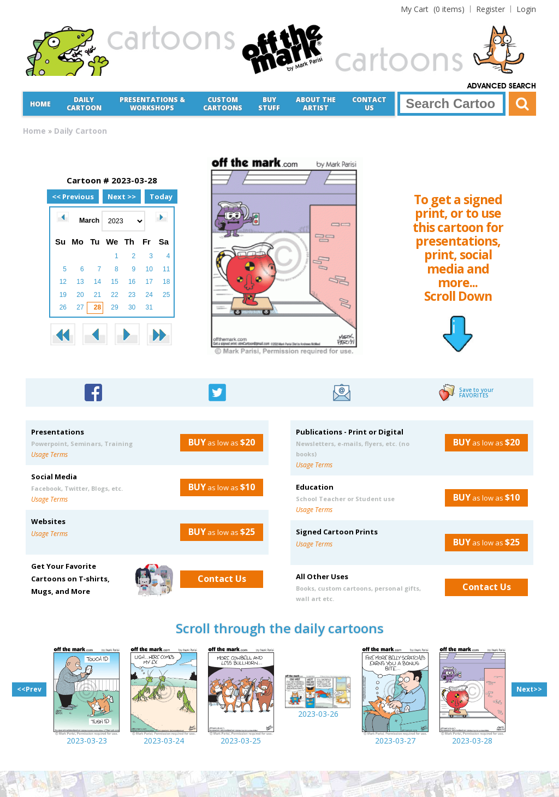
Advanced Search (501, 86)
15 (114, 282)
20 (80, 295)
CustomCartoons (222, 103)
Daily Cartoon (84, 103)
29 (114, 307)
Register (490, 9)
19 (63, 295)
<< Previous (73, 196)
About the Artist (316, 103)
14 (97, 282)
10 (148, 269)
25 (166, 295)
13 (80, 282)
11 (166, 269)
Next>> (529, 689)
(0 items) (433, 9)
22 (114, 295)
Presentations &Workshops (152, 103)
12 (63, 282)
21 (97, 295)
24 (148, 295)
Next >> (122, 196)
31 (148, 307)
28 (97, 307)
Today (161, 196)
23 (131, 295)
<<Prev (29, 689)
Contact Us (369, 103)
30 (131, 307)
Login (526, 9)
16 (131, 282)
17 (148, 282)
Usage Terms (49, 454)
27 (80, 307)
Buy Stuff (269, 103)
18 (166, 282)
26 (63, 307)
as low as (217, 442)
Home (40, 104)
